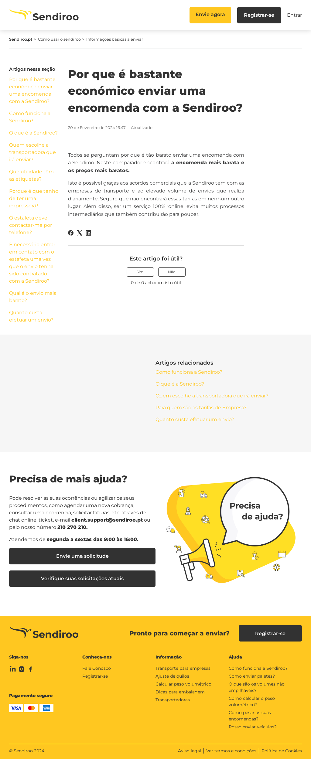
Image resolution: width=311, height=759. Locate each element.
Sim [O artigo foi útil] (140, 272)
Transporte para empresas (183, 668)
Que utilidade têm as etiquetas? (31, 175)
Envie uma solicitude (82, 556)
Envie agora (210, 14)
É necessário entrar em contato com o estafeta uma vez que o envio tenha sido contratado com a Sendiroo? (32, 263)
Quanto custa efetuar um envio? (31, 316)
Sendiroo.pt (20, 39)
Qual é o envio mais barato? (32, 296)
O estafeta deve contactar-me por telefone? (30, 225)
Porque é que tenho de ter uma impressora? (33, 198)
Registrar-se (259, 15)
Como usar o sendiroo (59, 39)
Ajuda (235, 657)
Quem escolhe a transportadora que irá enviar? (32, 152)
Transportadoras (173, 700)
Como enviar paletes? (252, 676)
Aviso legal (189, 751)
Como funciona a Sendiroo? (29, 117)
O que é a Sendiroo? (33, 133)
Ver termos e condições (231, 751)
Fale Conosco (96, 668)
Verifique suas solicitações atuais (82, 578)
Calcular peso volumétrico (183, 684)
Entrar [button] (294, 15)
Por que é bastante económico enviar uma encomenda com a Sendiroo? (32, 90)
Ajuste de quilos (172, 676)
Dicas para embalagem (180, 692)
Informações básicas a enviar (114, 39)
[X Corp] (79, 233)
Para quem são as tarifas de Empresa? (201, 407)
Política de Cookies (281, 751)
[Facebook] (70, 233)
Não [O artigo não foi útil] (172, 272)
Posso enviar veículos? (253, 727)
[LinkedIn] (88, 233)
